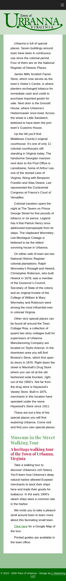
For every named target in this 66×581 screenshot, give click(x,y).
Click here (21, 526)
